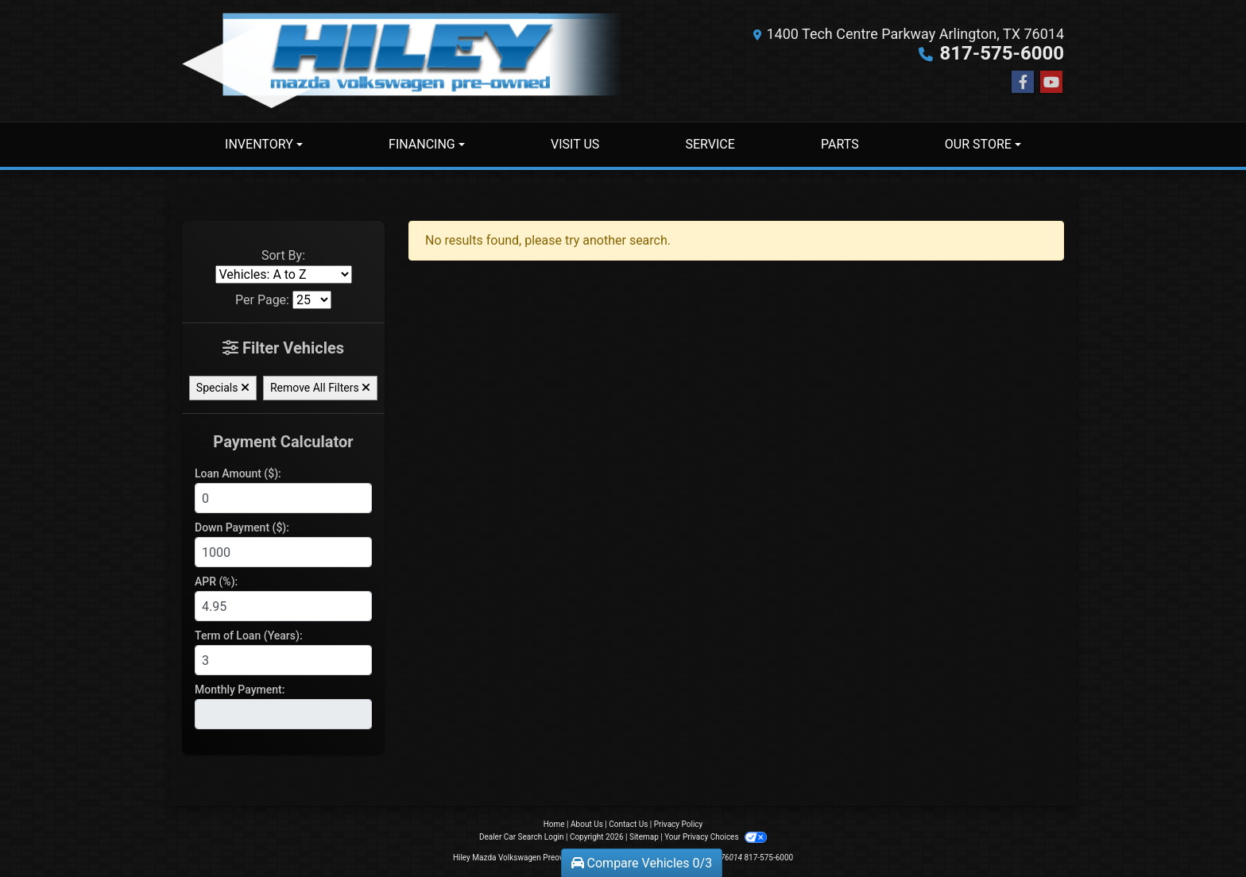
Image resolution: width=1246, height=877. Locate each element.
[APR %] (283, 606)
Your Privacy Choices (715, 837)
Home (554, 824)
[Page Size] (311, 300)
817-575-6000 (1001, 53)
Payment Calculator (283, 441)
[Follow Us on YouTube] (1051, 83)
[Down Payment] (283, 552)
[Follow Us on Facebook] (1023, 83)
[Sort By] (283, 274)
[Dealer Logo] (402, 61)
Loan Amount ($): (238, 473)
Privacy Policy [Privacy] (678, 824)
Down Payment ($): (242, 527)
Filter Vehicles (283, 347)
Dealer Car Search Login (521, 837)
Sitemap (644, 837)
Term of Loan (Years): (249, 635)
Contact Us (628, 824)
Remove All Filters (320, 387)
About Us (587, 824)
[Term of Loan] (283, 660)
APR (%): (216, 581)
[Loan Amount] (283, 498)
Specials (223, 387)
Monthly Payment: (239, 689)
